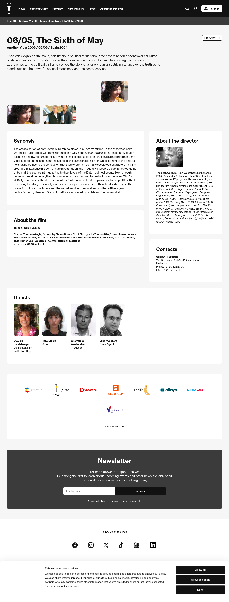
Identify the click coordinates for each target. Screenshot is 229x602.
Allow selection (200, 570)
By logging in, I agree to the (114, 501)
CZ (187, 8)
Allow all (200, 560)
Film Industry (76, 8)
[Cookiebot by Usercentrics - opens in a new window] (22, 595)
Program (57, 8)
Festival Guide (39, 8)
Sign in (211, 8)
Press (92, 8)
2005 (32, 47)
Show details (179, 595)
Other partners (112, 426)
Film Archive (210, 37)
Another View (17, 47)
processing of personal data (127, 501)
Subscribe (140, 491)
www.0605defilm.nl (32, 244)
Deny (200, 580)
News (21, 8)
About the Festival (111, 8)
